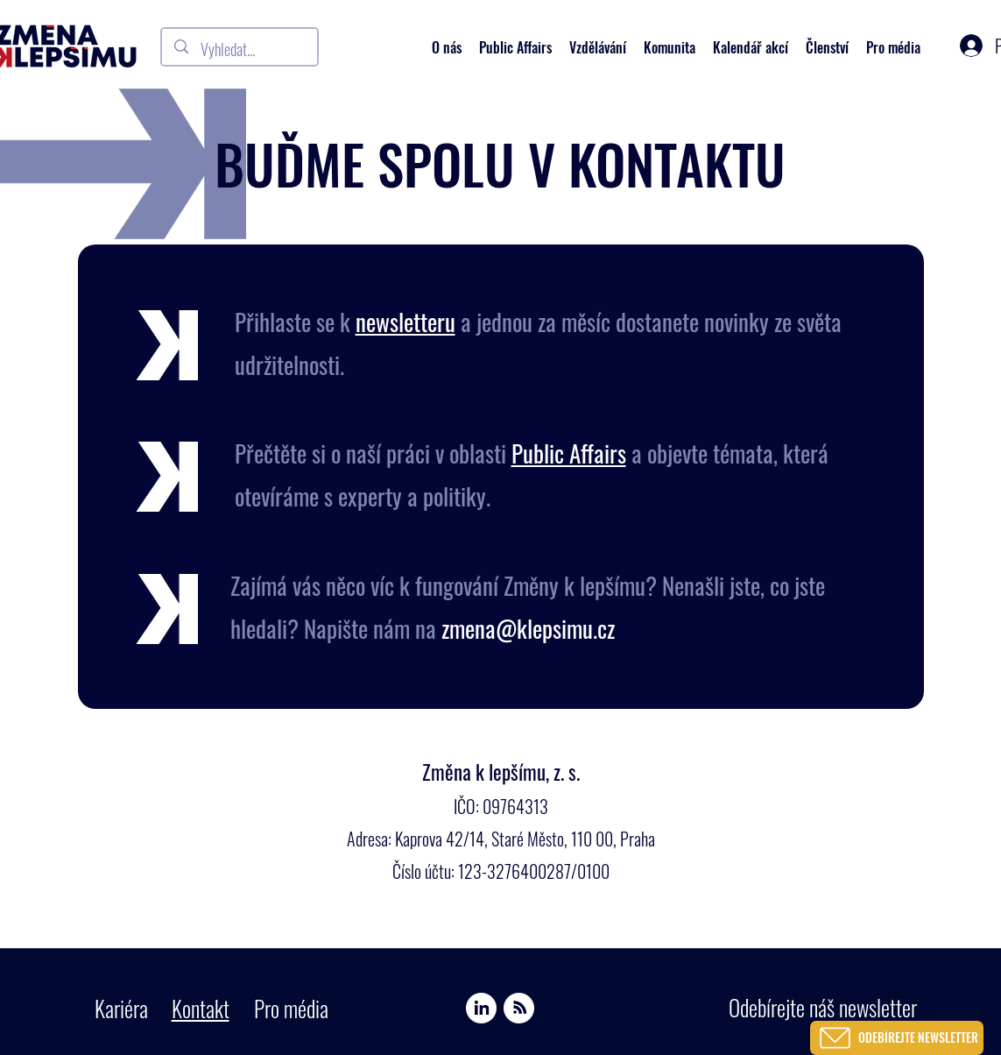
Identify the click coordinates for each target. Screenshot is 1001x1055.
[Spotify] (519, 1008)
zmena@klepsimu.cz (528, 628)
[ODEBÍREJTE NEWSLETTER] (896, 1038)
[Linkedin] (481, 1008)
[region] (898, 1018)
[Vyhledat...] (240, 50)
